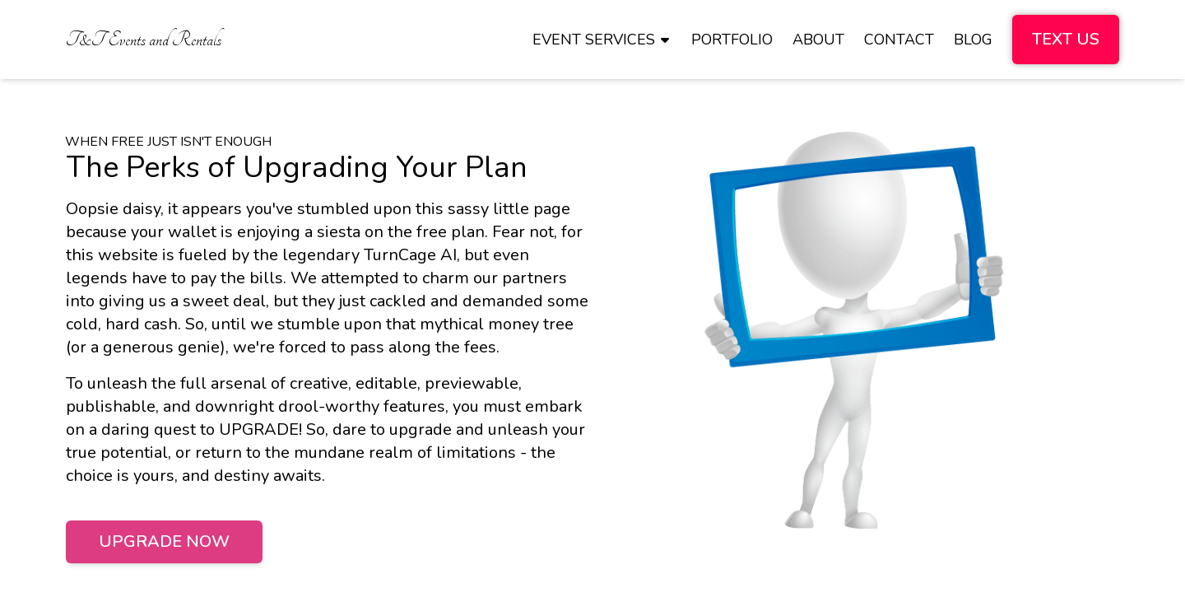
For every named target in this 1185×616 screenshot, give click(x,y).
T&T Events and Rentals (143, 39)
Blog (973, 39)
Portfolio (732, 39)
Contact (899, 39)
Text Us (1065, 39)
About (818, 39)
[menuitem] (143, 39)
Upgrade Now (164, 541)
